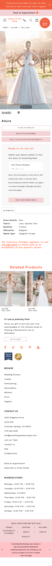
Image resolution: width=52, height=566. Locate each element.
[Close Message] (49, 5)
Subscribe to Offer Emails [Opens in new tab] (16, 476)
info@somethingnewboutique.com (20, 444)
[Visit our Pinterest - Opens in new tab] (30, 355)
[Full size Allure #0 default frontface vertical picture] (26, 70)
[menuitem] (5, 20)
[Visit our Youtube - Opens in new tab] (38, 355)
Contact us (9, 453)
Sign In (26, 540)
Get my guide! (20, 347)
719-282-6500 (9, 252)
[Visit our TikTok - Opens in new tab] (13, 355)
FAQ (6, 457)
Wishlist (26, 545)
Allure (14, 27)
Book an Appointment (26, 136)
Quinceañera (10, 396)
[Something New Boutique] (14, 20)
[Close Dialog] (2, 558)
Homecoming (10, 392)
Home (5, 27)
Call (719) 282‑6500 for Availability (27, 144)
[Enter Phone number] (24, 174)
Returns (43, 536)
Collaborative (10, 462)
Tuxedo (7, 387)
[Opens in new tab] (8, 365)
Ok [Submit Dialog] (49, 558)
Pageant (8, 410)
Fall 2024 (25, 27)
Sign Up (42, 540)
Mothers (8, 401)
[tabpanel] (26, 70)
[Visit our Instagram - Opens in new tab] (21, 355)
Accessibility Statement (9, 540)
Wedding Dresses (12, 383)
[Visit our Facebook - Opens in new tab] (5, 355)
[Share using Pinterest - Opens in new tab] (19, 113)
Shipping (26, 536)
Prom (6, 405)
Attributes (8, 218)
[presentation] (12, 296)
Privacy (9, 536)
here (30, 564)
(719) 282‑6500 (11, 439)
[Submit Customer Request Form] (25, 206)
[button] (5, 20)
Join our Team (11, 448)
